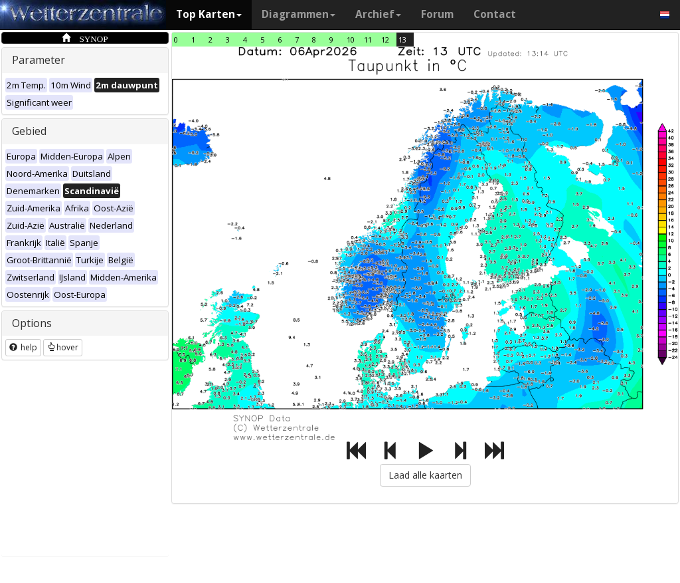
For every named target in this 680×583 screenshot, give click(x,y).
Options (32, 323)
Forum (437, 14)
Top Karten (209, 14)
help (23, 347)
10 (351, 40)
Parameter (38, 60)
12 (385, 40)
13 (402, 40)
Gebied (29, 131)
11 (368, 40)
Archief (378, 14)
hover (62, 347)
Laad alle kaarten (425, 475)
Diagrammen (298, 14)
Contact (494, 14)
